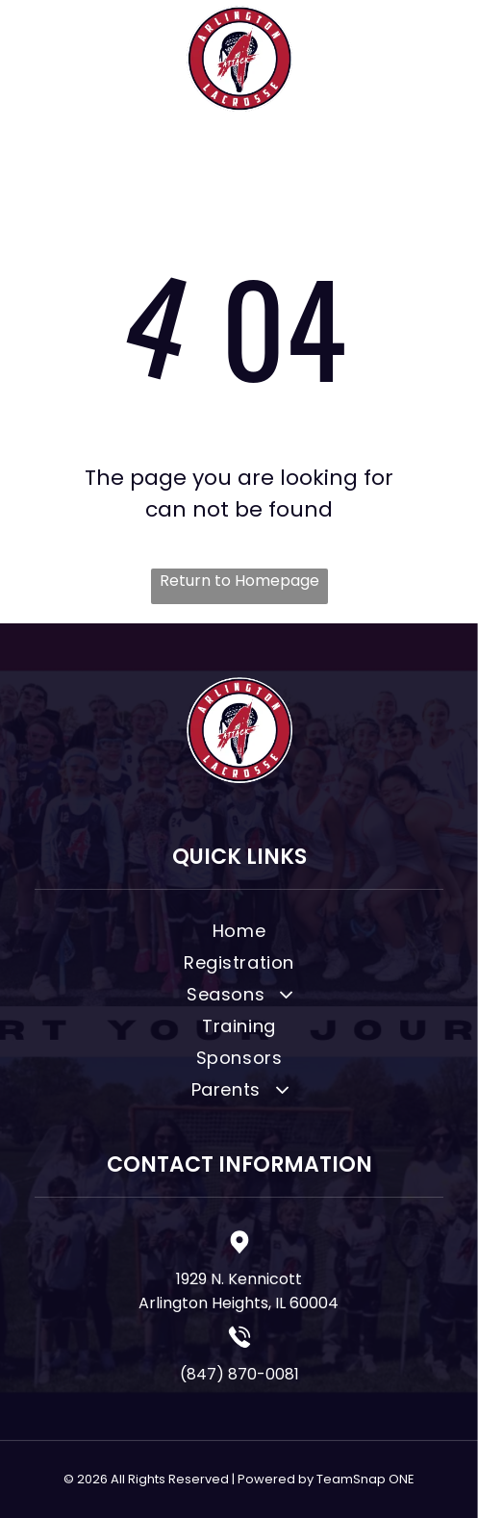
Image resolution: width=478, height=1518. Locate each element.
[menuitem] (239, 933)
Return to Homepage (239, 580)
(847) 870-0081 (239, 1374)
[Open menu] (438, 58)
